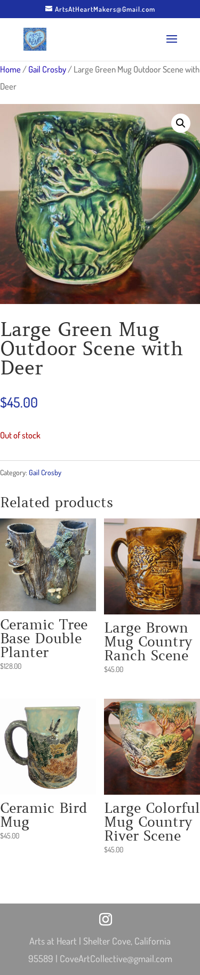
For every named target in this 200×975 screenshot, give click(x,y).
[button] (180, 123)
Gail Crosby (47, 69)
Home (10, 69)
